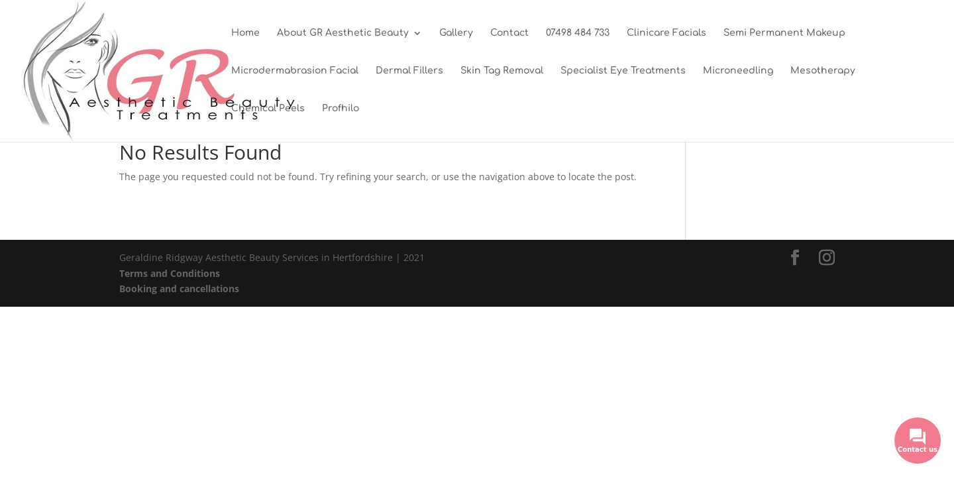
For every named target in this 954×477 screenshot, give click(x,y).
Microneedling (738, 71)
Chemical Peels (268, 108)
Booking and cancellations (179, 288)
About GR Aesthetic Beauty (343, 33)
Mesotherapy (822, 71)
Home (245, 33)
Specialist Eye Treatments (623, 71)
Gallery (456, 33)
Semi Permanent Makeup (784, 33)
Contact (509, 33)
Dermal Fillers (409, 71)
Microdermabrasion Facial (294, 71)
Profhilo (340, 108)
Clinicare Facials (666, 33)
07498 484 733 (578, 33)
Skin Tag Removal (501, 71)
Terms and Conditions (169, 273)
